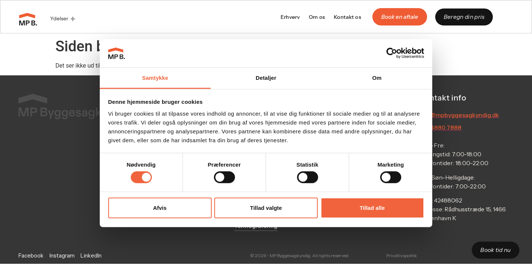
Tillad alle (372, 207)
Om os (316, 17)
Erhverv (290, 17)
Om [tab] (376, 78)
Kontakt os (347, 17)
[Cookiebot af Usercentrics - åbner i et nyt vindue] (391, 53)
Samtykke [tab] (155, 78)
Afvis (160, 207)
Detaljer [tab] (266, 78)
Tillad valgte (266, 207)
